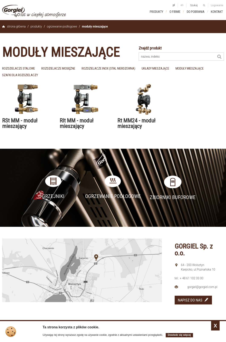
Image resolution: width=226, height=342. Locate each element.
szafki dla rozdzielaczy (20, 75)
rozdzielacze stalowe (18, 68)
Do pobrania (195, 12)
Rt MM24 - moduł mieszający (136, 123)
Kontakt (217, 12)
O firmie (175, 12)
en (182, 5)
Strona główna (16, 26)
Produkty (156, 12)
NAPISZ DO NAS (190, 300)
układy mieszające (155, 68)
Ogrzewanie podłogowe (62, 26)
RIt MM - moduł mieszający (77, 123)
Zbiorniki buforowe (173, 197)
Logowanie (217, 5)
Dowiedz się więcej (179, 334)
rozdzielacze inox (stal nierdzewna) (108, 68)
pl (174, 5)
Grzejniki (53, 196)
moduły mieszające (190, 68)
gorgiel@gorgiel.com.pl (202, 287)
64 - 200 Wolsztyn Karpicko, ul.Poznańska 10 (198, 267)
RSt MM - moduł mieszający (19, 123)
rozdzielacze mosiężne (58, 68)
